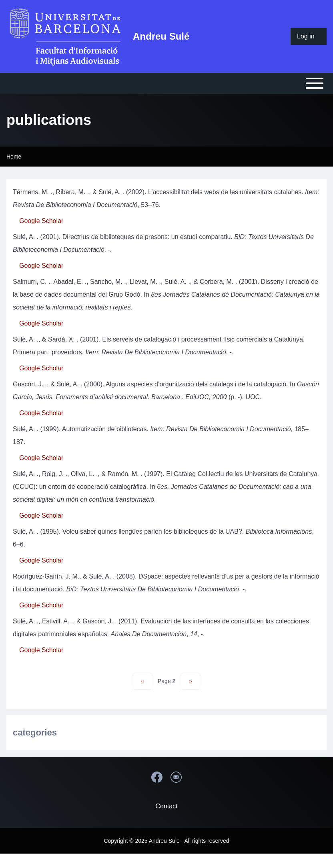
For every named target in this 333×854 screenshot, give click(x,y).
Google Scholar (41, 220)
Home (13, 156)
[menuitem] (309, 36)
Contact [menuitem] (166, 806)
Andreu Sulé (161, 36)
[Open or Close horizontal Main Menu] (166, 83)
